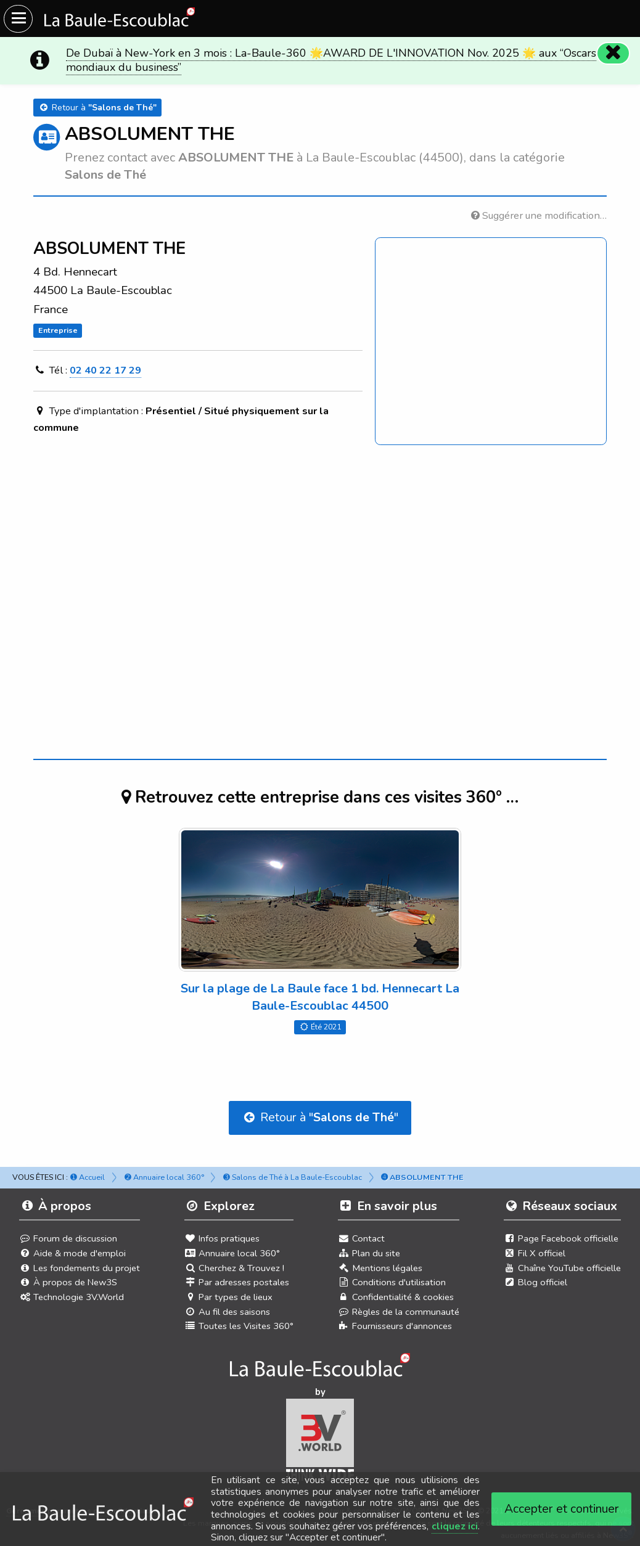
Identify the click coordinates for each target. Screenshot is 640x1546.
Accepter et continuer (561, 1508)
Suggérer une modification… (539, 215)
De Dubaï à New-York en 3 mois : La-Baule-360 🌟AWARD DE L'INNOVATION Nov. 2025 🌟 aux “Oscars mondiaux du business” (331, 60)
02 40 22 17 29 (105, 370)
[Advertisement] (320, 571)
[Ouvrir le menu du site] (18, 19)
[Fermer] (613, 53)
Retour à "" (320, 1117)
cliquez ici (455, 1526)
